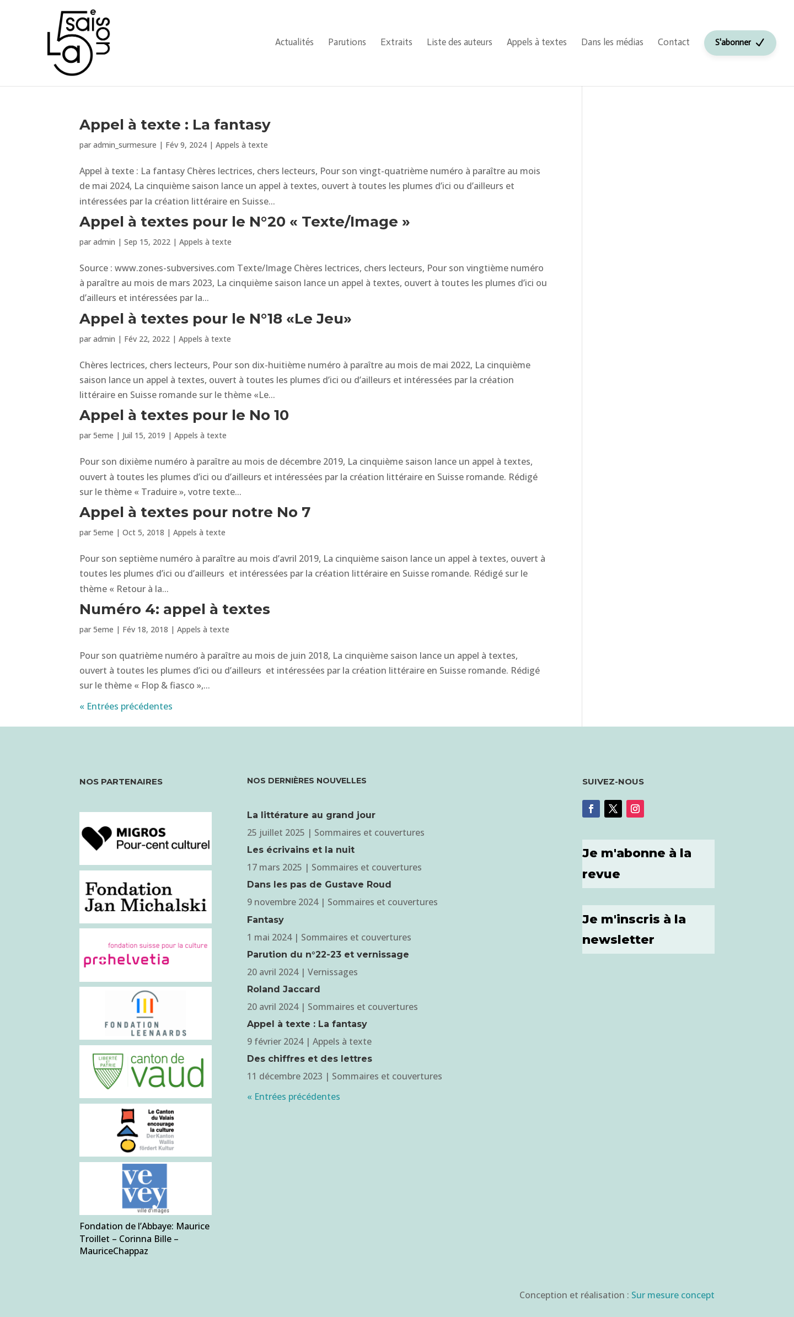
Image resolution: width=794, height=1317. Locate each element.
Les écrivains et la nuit (301, 850)
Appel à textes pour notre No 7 (194, 512)
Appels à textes (537, 41)
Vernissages (333, 972)
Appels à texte (242, 144)
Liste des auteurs (459, 41)
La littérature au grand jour (311, 815)
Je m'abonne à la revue (636, 863)
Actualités (294, 41)
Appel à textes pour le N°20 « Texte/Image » (244, 221)
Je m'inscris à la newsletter (634, 929)
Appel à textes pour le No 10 (184, 415)
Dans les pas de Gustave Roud (319, 884)
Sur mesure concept (673, 1295)
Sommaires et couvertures (369, 832)
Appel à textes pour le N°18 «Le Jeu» (215, 318)
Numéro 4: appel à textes (174, 609)
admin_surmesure (125, 144)
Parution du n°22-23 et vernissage (328, 954)
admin (104, 241)
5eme (103, 435)
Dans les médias (612, 41)
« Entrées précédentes (126, 706)
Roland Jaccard (283, 989)
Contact (674, 41)
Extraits (396, 41)
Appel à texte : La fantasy (175, 124)
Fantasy (265, 920)
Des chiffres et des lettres (309, 1058)
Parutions (347, 41)
